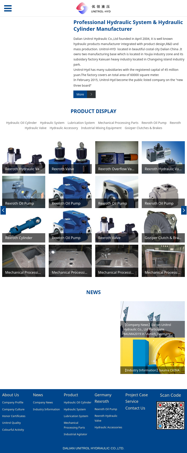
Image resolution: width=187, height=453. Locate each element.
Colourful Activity (13, 430)
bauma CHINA (169, 370)
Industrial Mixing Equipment (101, 128)
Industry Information (46, 409)
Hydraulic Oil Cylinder (21, 123)
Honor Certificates (13, 416)
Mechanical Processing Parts (118, 123)
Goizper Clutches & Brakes (143, 128)
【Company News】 (137, 325)
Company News (43, 402)
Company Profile (12, 402)
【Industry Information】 (141, 370)
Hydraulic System (52, 123)
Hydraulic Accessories (108, 427)
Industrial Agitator (75, 434)
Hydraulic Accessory (64, 128)
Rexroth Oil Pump (154, 123)
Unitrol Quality (11, 423)
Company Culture (13, 409)
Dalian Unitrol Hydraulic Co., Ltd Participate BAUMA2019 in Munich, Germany (147, 329)
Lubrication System (81, 123)
